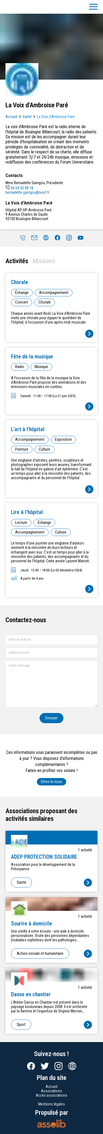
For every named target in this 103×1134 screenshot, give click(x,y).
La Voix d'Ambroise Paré (56, 116)
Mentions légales (51, 1104)
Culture (44, 449)
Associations (51, 1091)
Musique (41, 366)
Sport (21, 1024)
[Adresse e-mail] (51, 653)
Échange (22, 292)
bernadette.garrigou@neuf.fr (27, 192)
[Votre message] (51, 684)
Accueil (11, 116)
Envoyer (51, 717)
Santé (27, 116)
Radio (19, 366)
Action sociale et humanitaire (40, 953)
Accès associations (51, 1095)
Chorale (44, 302)
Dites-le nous (51, 781)
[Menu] (93, 6)
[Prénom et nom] (51, 640)
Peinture (21, 449)
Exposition (63, 439)
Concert (21, 302)
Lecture (21, 522)
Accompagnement (53, 292)
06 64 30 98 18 (19, 188)
